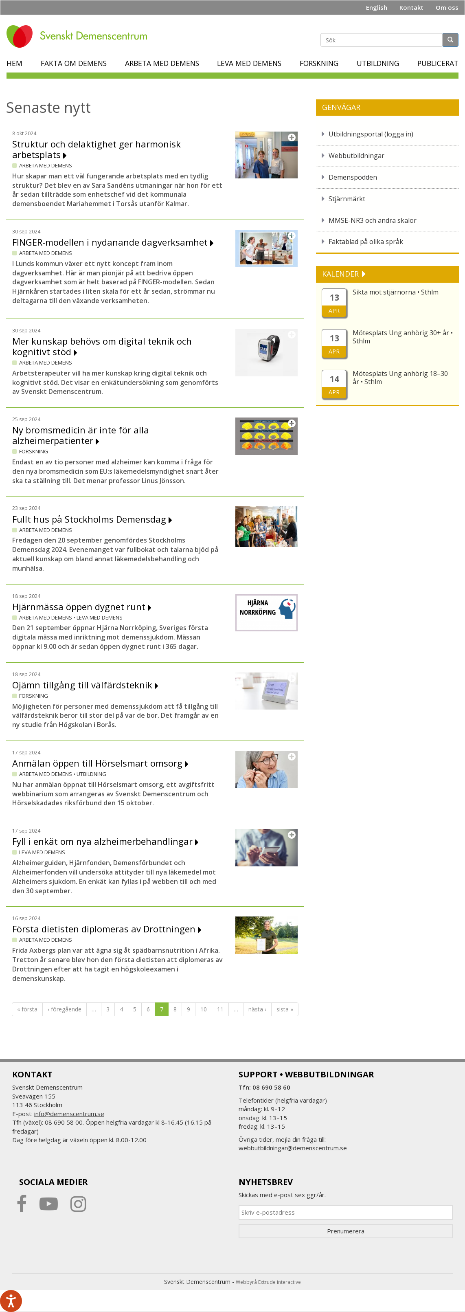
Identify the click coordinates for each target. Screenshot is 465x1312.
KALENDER (341, 274)
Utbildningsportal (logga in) (371, 134)
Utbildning (378, 63)
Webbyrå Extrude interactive (268, 1282)
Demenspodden (353, 177)
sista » (284, 1009)
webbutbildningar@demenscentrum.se (293, 1148)
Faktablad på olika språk (366, 241)
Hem (14, 63)
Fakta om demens (74, 63)
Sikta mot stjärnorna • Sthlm (396, 292)
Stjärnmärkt (347, 198)
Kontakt (411, 7)
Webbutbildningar (356, 155)
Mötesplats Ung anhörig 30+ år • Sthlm (403, 336)
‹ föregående (64, 1009)
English (376, 7)
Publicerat (437, 63)
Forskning (319, 63)
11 (220, 1009)
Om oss (447, 7)
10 (203, 1009)
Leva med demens (249, 63)
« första (27, 1009)
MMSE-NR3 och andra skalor (373, 220)
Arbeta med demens (162, 63)
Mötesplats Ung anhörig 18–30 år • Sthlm (400, 377)
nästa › (257, 1009)
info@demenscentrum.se (69, 1114)
